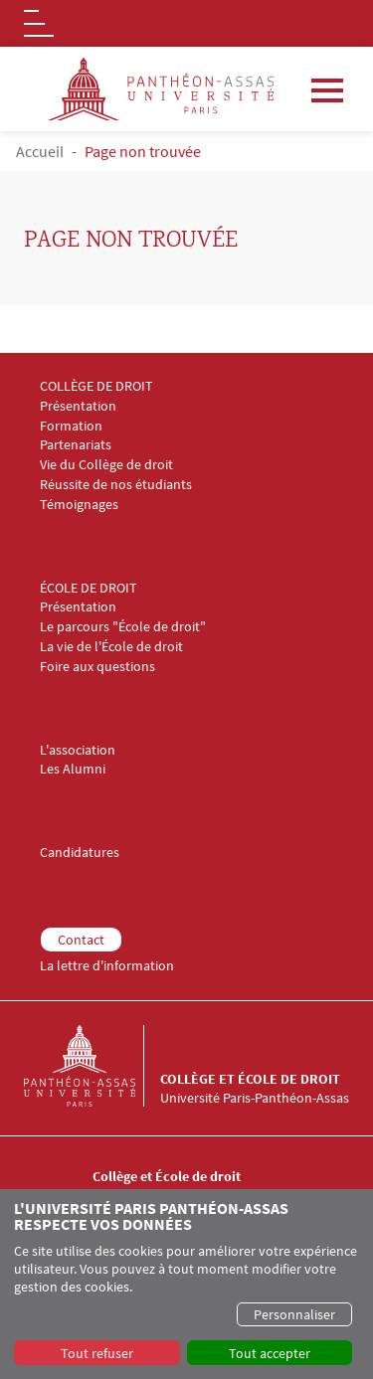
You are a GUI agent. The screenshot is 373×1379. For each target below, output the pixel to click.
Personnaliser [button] (294, 1314)
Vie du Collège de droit (106, 464)
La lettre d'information (107, 965)
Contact (81, 939)
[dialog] (186, 1284)
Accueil (40, 151)
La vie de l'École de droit (111, 646)
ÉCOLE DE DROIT (88, 588)
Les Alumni (72, 769)
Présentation (78, 406)
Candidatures (79, 852)
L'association (77, 750)
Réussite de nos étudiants (116, 484)
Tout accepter (269, 1353)
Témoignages (79, 504)
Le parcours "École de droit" (123, 626)
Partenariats (75, 444)
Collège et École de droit (250, 1079)
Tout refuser (97, 1353)
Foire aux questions (97, 666)
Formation (71, 426)
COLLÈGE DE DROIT (96, 386)
